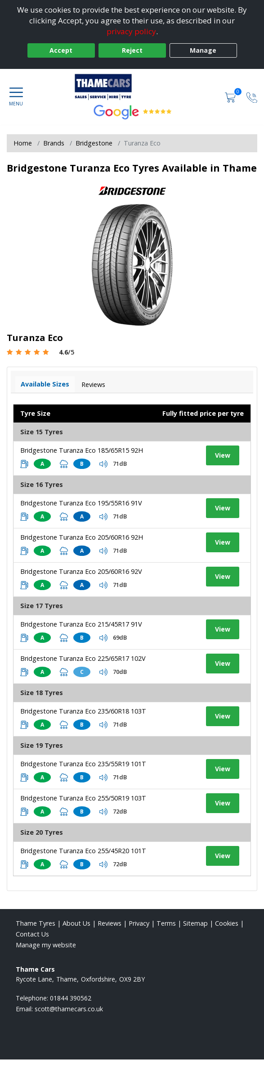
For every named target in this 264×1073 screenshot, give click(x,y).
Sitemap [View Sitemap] (195, 923)
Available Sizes (45, 384)
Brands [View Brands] (53, 143)
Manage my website (46, 945)
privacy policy (131, 31)
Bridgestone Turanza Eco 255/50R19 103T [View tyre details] (83, 798)
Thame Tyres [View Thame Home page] (35, 923)
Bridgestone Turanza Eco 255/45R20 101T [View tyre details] (83, 850)
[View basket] (231, 96)
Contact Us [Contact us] (32, 934)
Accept (60, 50)
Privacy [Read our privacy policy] (139, 923)
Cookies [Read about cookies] (226, 923)
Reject (132, 50)
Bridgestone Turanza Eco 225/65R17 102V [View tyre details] (83, 658)
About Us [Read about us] (76, 923)
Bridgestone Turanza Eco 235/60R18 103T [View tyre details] (83, 711)
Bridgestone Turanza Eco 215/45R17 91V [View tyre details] (81, 624)
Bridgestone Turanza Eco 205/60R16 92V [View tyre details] (81, 571)
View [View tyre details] (222, 455)
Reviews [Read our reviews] (109, 923)
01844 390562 (70, 998)
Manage (203, 50)
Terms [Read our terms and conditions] (166, 923)
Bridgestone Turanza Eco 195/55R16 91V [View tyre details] (81, 503)
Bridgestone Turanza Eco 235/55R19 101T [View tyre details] (83, 763)
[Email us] (69, 1009)
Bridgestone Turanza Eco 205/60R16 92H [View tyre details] (81, 537)
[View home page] (132, 86)
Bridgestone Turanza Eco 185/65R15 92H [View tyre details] (81, 450)
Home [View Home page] (22, 143)
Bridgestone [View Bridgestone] (94, 143)
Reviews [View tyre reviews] (93, 384)
